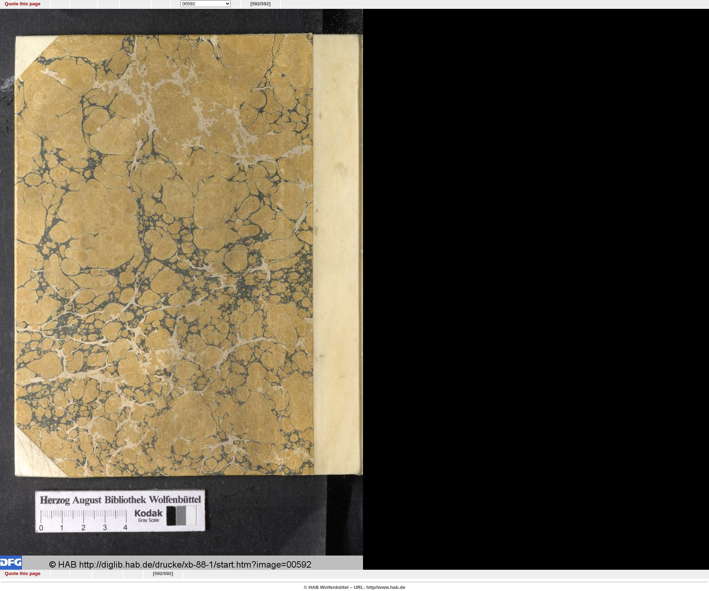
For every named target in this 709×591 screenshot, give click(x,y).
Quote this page (22, 3)
